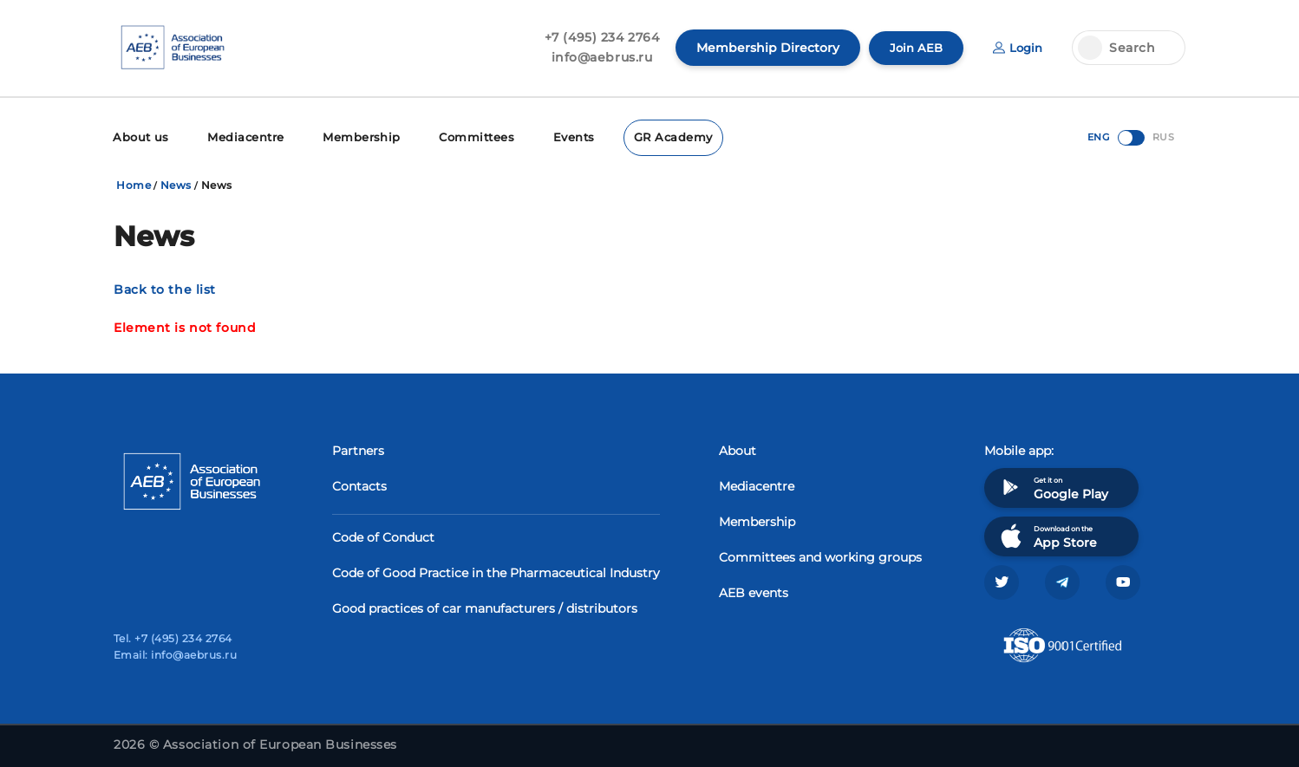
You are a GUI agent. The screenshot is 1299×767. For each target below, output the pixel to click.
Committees (459, 136)
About (737, 449)
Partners (358, 449)
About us (139, 136)
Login (1016, 47)
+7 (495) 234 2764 (597, 37)
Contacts (359, 484)
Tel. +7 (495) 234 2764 (173, 638)
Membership (349, 136)
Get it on (1052, 485)
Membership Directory (762, 47)
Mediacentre (239, 136)
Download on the (1047, 534)
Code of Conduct (383, 535)
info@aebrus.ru (597, 57)
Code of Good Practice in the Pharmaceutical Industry (496, 571)
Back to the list (165, 288)
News (176, 183)
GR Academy (649, 136)
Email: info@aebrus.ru (175, 654)
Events (553, 136)
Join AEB (912, 47)
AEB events (753, 591)
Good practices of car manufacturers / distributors (484, 606)
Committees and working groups (820, 555)
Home (133, 183)
